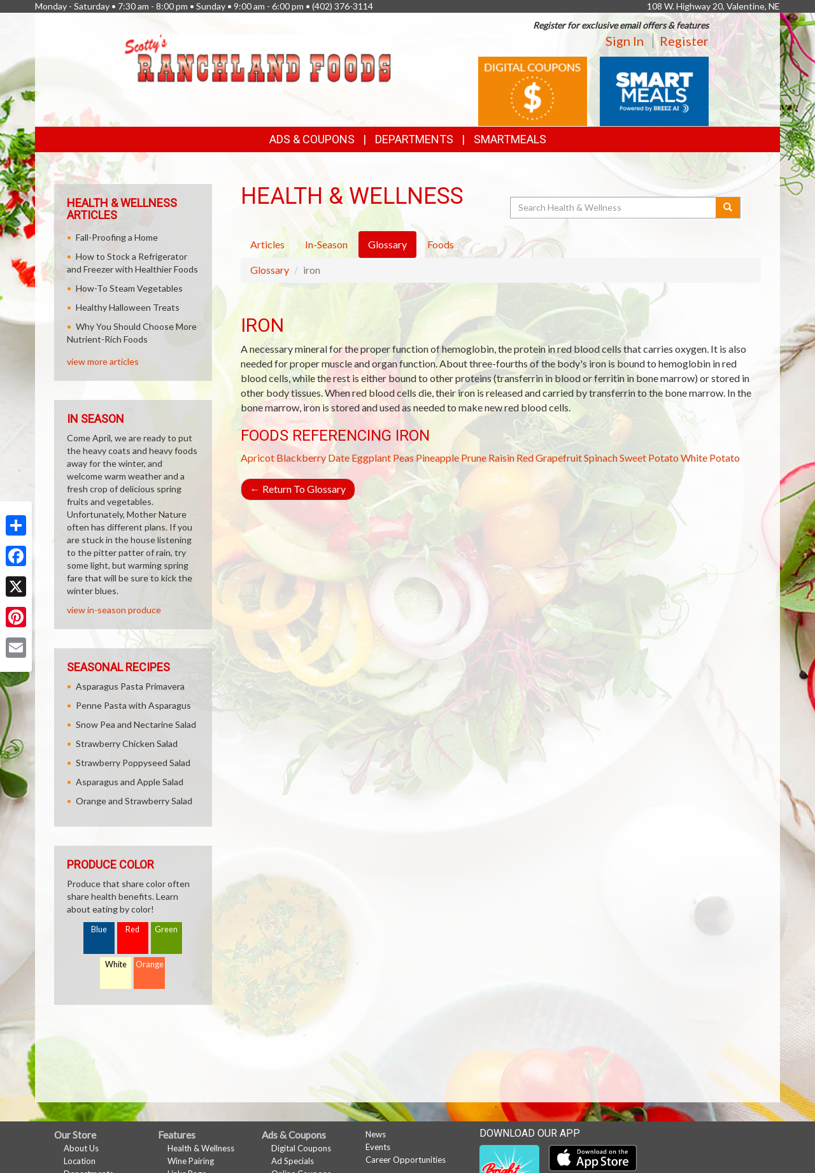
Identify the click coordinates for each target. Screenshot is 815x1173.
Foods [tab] (440, 244)
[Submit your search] (728, 207)
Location (80, 1161)
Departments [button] (414, 139)
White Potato (710, 457)
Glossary (269, 270)
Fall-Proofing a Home (117, 237)
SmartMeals (510, 139)
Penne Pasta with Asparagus (133, 705)
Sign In (625, 40)
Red (132, 929)
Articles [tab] (267, 244)
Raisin (501, 457)
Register (684, 40)
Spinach (601, 457)
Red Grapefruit (549, 457)
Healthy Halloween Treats (128, 307)
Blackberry (301, 457)
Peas (403, 457)
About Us (81, 1148)
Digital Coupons (301, 1148)
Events (377, 1147)
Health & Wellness (200, 1148)
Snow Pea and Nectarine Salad (136, 724)
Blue (99, 929)
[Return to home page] (258, 57)
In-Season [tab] (326, 244)
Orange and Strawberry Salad (134, 800)
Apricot (257, 457)
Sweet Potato (649, 457)
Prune (473, 457)
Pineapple (437, 457)
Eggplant (371, 457)
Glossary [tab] (387, 244)
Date (339, 457)
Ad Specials (292, 1161)
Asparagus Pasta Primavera (130, 686)
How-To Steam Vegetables (129, 288)
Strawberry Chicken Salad (127, 743)
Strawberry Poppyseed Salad (133, 762)
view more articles (103, 361)
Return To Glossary (298, 489)
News (375, 1134)
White (116, 964)
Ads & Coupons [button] (312, 139)
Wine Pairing (190, 1161)
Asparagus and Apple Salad (129, 781)
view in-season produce (114, 609)
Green (166, 929)
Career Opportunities (405, 1160)
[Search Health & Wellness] (614, 207)
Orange (150, 964)
